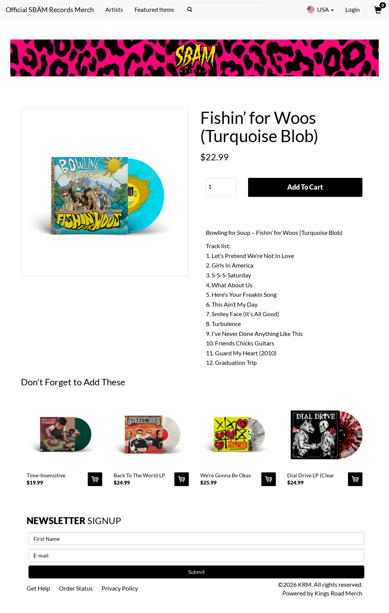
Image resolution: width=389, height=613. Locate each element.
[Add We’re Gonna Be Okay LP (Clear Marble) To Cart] (268, 479)
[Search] (223, 9)
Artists (114, 9)
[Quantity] (221, 187)
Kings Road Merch (338, 593)
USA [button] (320, 9)
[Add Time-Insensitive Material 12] (95, 479)
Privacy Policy (119, 588)
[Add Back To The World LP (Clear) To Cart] (181, 479)
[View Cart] (377, 9)
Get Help (38, 588)
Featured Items (154, 9)
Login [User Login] (352, 9)
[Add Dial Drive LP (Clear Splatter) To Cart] (355, 479)
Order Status (76, 588)
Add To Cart (305, 187)
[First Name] (196, 538)
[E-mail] (196, 555)
